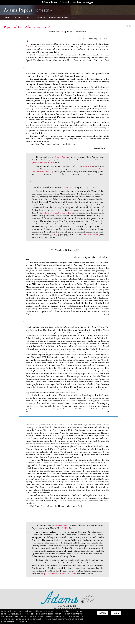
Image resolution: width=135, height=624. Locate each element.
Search (41, 17)
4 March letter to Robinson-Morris (60, 573)
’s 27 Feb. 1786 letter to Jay (57, 212)
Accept (102, 613)
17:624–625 (88, 166)
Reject (116, 613)
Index (30, 17)
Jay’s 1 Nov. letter (90, 234)
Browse (18, 17)
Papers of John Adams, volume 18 (27, 27)
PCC (69, 187)
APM (50, 162)
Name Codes (62, 17)
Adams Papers (61, 157)
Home (7, 17)
